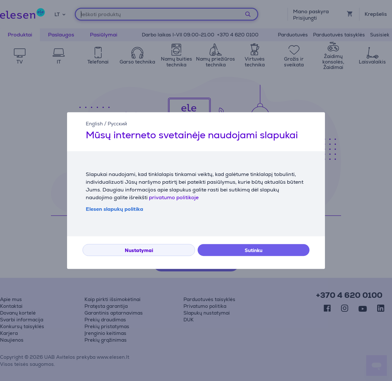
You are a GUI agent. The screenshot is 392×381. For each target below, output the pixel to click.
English (94, 124)
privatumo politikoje (174, 197)
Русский (117, 124)
